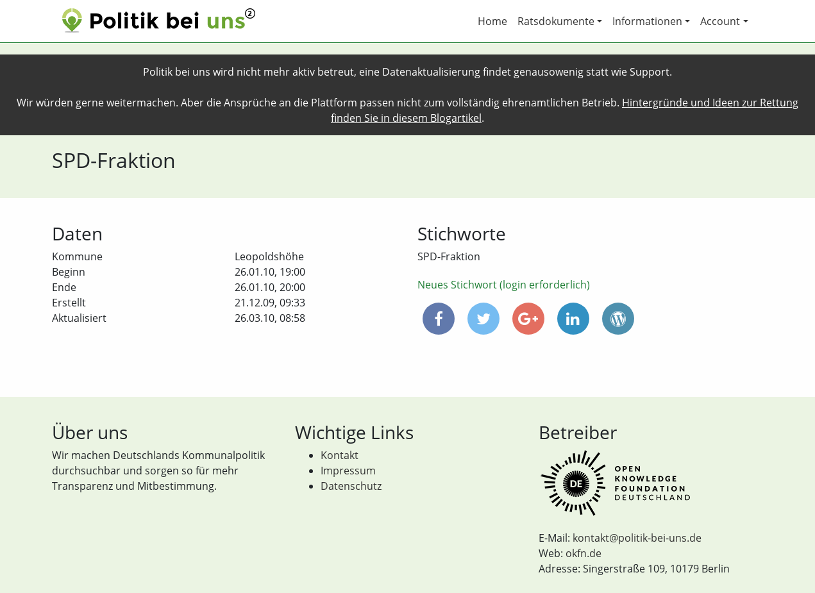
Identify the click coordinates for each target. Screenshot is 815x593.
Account (720, 21)
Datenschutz (351, 486)
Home (492, 21)
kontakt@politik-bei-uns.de (637, 538)
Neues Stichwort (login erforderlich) (503, 285)
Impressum (348, 471)
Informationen (647, 21)
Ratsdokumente (555, 21)
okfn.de (583, 553)
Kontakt (339, 455)
